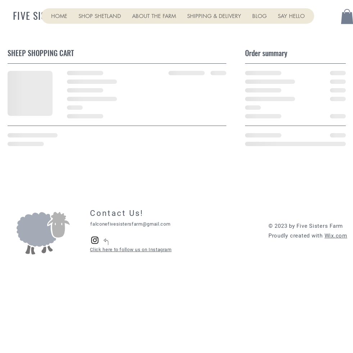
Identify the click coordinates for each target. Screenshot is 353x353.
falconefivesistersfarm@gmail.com (130, 224)
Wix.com (336, 235)
